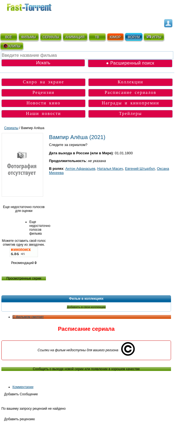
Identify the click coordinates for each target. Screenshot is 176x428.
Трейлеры (130, 113)
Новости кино (44, 103)
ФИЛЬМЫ (28, 37)
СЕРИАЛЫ (51, 37)
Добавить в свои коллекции (86, 307)
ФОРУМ (134, 37)
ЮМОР (115, 37)
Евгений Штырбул (140, 168)
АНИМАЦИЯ (74, 37)
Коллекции (130, 82)
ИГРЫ (153, 37)
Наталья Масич (110, 168)
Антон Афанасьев (80, 168)
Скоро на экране (43, 82)
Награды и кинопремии (130, 103)
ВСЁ (8, 37)
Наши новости (43, 113)
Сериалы (11, 128)
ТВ (97, 37)
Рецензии (43, 92)
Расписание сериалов (130, 92)
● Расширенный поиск (130, 63)
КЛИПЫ (11, 46)
